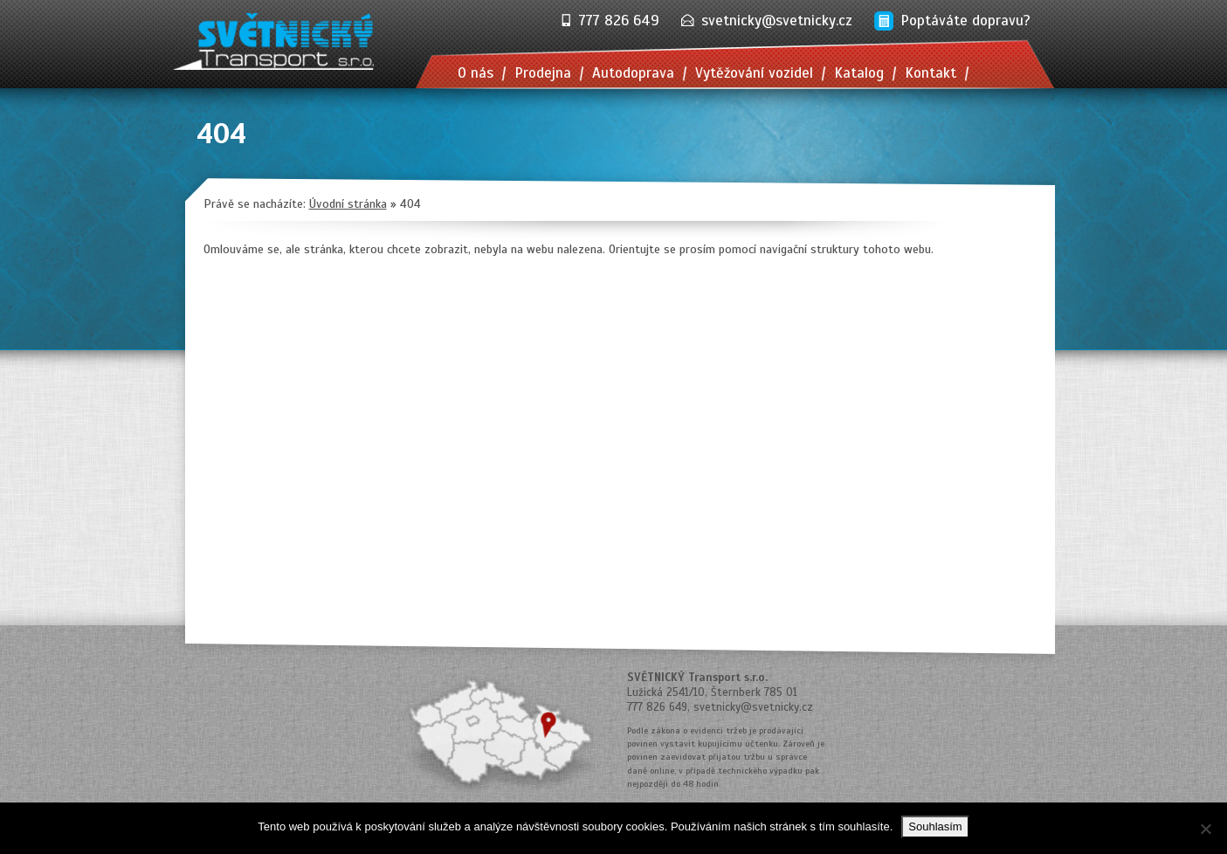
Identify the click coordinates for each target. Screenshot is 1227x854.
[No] (1205, 828)
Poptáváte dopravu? (965, 20)
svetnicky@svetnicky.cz (776, 20)
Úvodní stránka (348, 203)
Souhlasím (935, 826)
